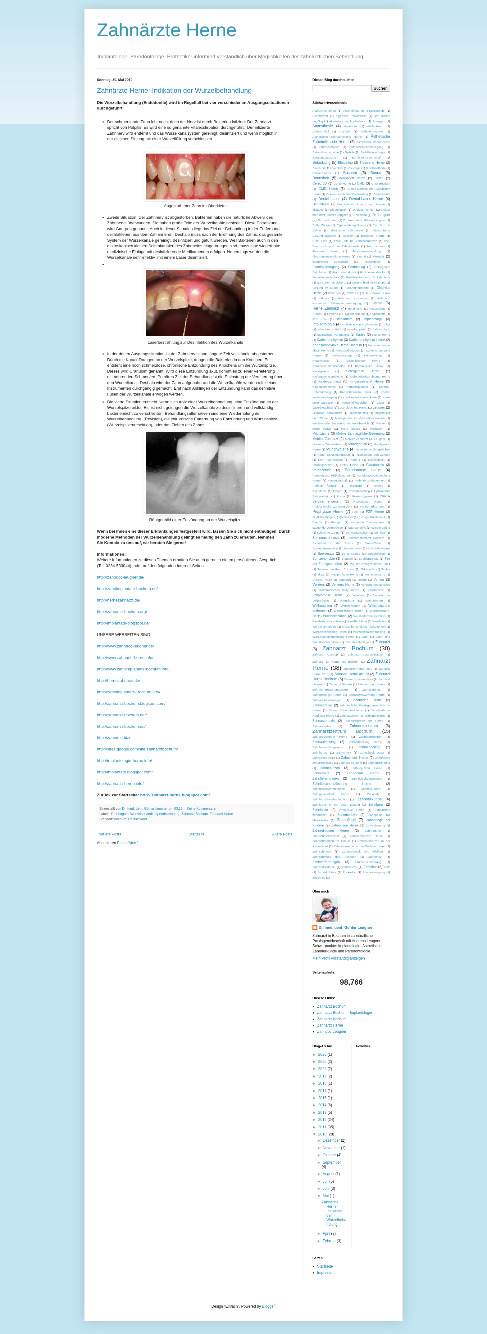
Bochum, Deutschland (130, 819)
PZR (355, 511)
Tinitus (385, 569)
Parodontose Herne (363, 470)
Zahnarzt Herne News (358, 679)
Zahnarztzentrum (364, 726)
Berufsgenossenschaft (366, 157)
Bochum (350, 173)
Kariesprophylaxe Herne (367, 340)
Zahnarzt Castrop (325, 654)
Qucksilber (346, 517)
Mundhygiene (337, 449)
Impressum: (327, 1272)
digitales (317, 209)
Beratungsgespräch (325, 157)
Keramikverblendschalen (328, 366)
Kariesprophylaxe (330, 340)
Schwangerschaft (356, 532)
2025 (323, 1061)
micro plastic (350, 428)
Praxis (341, 496)
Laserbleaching (322, 407)
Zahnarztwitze (321, 726)
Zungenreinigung (374, 872)
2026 (323, 1054)
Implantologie (323, 324)
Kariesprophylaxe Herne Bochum (337, 345)
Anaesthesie (322, 126)
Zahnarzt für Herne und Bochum (335, 661)
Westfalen (378, 621)
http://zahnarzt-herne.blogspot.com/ (175, 795)
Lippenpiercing (358, 412)
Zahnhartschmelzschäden (329, 799)
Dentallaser (321, 204)
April (327, 1233)
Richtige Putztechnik (371, 517)
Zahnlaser (375, 804)
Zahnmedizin (347, 815)
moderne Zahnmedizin (327, 444)
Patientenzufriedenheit (369, 480)
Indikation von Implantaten (360, 324)
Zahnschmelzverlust (325, 836)
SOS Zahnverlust (378, 548)
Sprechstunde (351, 553)
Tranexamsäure (374, 574)
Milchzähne (321, 433)
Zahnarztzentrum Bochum (342, 731)
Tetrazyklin (368, 569)
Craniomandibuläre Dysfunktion (347, 194)
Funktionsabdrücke (372, 272)
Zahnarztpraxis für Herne (364, 721)
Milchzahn (376, 428)
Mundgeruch (357, 444)
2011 (323, 1127)
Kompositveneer (357, 386)
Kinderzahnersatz (324, 386)
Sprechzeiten (376, 553)
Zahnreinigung (375, 825)
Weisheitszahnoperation (369, 616)
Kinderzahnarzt (329, 381)
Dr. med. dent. (327, 220)
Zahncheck (343, 752)
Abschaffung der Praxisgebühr (364, 110)
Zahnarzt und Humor (371, 684)
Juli (326, 1181)
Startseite (197, 834)
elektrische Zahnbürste (346, 230)
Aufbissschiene (329, 147)
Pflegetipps (355, 485)
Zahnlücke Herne (351, 810)
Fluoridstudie (371, 261)
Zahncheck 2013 (323, 757)
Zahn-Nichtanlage (357, 642)
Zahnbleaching (369, 747)
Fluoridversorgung (325, 267)
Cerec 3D (319, 183)
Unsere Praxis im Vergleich (331, 579)
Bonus (376, 173)
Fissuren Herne (325, 251)
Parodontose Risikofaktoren (331, 475)
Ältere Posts (282, 834)
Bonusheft (320, 178)
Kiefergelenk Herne (362, 371)
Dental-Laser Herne (366, 199)
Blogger (268, 1306)
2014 (323, 1105)
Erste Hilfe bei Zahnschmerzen (355, 241)
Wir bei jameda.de (324, 626)
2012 (323, 1119)
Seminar (379, 532)
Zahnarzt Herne (221, 814)
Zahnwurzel (349, 867)
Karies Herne (381, 334)
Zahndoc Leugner (350, 762)
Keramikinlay (321, 360)
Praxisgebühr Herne (367, 501)
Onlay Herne (349, 465)
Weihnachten (322, 605)
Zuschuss (318, 877)
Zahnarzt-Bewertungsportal (330, 689)
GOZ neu (334, 293)
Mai (326, 1196)
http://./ (113, 737)
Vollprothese (376, 590)
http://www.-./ (125, 657)
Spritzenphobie (323, 558)
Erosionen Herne (373, 235)
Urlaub (362, 579)
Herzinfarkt (355, 308)
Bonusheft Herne (352, 178)
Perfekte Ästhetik (324, 485)
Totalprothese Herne (344, 574)
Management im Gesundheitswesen (360, 418)
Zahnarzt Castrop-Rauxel (366, 654)
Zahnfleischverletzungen (328, 788)
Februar (330, 1241)
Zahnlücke (320, 810)
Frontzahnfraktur (343, 272)
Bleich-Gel (319, 168)
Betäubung (321, 162)
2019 (323, 1076)
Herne (376, 303)
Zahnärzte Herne (167, 30)
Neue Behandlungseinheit (373, 449)
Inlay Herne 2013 (329, 329)
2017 (323, 1091)
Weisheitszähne (335, 616)
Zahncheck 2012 (372, 752)
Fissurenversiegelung (367, 251)
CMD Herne (328, 188)
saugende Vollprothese (327, 527)
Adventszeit (320, 116)
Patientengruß (337, 480)
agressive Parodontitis (351, 116)
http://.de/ (118, 600)
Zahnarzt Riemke (340, 684)
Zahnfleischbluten (325, 778)
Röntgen (336, 522)
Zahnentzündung (379, 762)
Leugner (379, 407)
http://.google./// (137, 749)
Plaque (337, 491)
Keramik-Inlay (373, 355)
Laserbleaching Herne (352, 407)
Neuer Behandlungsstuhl (334, 454)
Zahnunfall (375, 856)
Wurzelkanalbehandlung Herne (333, 636)
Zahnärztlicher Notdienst (346, 710)
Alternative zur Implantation (347, 121)
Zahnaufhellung (323, 742)
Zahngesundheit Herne (330, 794)
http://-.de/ (120, 577)
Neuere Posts (109, 834)
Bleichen (337, 168)
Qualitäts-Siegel (323, 517)
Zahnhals (373, 794)
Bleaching (345, 162)
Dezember (332, 1140)
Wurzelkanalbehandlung (369, 631)
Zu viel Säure (326, 872)
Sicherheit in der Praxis (332, 543)
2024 (323, 1069)
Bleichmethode (375, 168)
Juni (326, 1188)
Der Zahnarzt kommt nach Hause (361, 204)
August (329, 1174)
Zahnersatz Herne (363, 773)
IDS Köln (319, 319)
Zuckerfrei (349, 872)
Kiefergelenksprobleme (327, 376)
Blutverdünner (321, 173)
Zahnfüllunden (370, 788)
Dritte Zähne (321, 225)
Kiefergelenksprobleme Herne (370, 376)
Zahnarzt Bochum (194, 814)
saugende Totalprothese (367, 522)
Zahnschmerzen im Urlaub (331, 841)
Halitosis (324, 298)
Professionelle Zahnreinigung (332, 506)
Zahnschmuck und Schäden (334, 856)
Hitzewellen (377, 308)
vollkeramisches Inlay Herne (339, 590)
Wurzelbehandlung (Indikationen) (155, 814)
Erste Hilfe (319, 241)
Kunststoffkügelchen (354, 402)
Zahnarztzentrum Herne (329, 736)
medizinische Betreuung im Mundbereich (340, 423)
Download (360, 215)
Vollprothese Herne (327, 595)
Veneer (379, 579)
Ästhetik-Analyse (372, 131)
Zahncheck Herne (354, 757)
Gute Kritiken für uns (376, 293)
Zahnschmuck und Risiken (362, 851)
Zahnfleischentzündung (367, 778)
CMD (361, 183)
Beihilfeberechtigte (373, 152)
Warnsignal (347, 600)
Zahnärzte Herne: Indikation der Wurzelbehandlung (174, 90)
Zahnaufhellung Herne (365, 742)
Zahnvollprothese (323, 867)
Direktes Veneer (364, 209)
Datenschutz (382, 194)
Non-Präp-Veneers (330, 459)
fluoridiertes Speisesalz (330, 261)
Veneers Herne (342, 584)
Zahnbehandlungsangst (328, 747)
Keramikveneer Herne (363, 360)
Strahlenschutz (368, 558)
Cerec (379, 178)
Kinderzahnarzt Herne (367, 381)
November (332, 1148)
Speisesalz (326, 553)
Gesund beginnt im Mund (369, 282)
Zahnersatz (320, 773)
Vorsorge (358, 595)
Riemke (317, 522)
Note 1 (355, 459)
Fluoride (378, 256)
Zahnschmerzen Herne (366, 836)
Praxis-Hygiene (362, 496)
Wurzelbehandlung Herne (329, 631)
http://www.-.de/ (125, 646)
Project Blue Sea (372, 506)
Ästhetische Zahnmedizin (373, 142)
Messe (380, 423)
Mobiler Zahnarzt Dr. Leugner (365, 439)
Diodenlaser (338, 209)
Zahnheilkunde (369, 799)
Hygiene (332, 314)
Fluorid (361, 256)
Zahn (365, 636)
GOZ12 (351, 293)
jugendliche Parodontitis (333, 334)
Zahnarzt (382, 642)
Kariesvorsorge (342, 355)
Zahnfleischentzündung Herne (341, 784)
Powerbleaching (359, 491)
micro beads (321, 428)
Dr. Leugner (120, 814)
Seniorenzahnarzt (325, 537)
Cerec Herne (342, 183)
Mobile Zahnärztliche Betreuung (360, 433)
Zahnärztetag (322, 705)
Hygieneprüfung (354, 314)
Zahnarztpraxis (323, 721)
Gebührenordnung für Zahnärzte (368, 277)
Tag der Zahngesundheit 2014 (369, 564)
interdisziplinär (357, 329)
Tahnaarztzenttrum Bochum (335, 569)
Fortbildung (356, 267)
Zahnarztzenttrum (370, 736)
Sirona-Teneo (373, 543)
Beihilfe (349, 152)
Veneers (318, 584)
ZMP (387, 867)
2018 (323, 1083)
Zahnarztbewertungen (326, 700)
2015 (323, 1098)
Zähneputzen (330, 768)
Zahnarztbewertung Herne (367, 694)
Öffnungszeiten (322, 465)
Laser (380, 402)
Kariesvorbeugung (347, 350)
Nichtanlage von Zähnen (373, 454)
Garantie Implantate (325, 277)
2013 (323, 1112)
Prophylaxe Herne (328, 511)
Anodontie (350, 126)
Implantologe (373, 319)
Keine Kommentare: (202, 808)
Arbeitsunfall (320, 131)
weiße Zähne (358, 621)
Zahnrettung (373, 830)
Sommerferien (352, 548)
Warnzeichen (374, 600)
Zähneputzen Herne (367, 768)
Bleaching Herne (372, 162)
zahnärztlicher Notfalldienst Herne (362, 715)
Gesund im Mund (325, 287)
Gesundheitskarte (357, 287)
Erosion (349, 235)
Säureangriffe (357, 527)
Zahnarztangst (371, 689)
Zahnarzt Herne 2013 (358, 668)
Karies (361, 334)
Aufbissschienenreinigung (366, 147)
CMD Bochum (380, 183)
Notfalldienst (376, 459)
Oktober (330, 1155)
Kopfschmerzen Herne (356, 392)
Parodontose (321, 470)
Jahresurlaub (381, 329)
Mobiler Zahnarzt (325, 439)
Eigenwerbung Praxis (351, 225)
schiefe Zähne (380, 527)
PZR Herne (375, 511)
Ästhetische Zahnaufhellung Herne (337, 136)
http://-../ (131, 703)
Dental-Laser (329, 199)
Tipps (321, 574)
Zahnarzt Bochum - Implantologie (344, 1012)
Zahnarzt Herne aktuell (351, 674)
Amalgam (378, 121)
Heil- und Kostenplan (353, 298)
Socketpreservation (325, 548)
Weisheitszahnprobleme (328, 621)
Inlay (387, 324)
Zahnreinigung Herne (330, 830)
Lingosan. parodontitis (327, 412)
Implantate (345, 319)
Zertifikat (370, 867)
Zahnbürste (320, 752)
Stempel (347, 558)
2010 (323, 1134)
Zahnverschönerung (368, 862)
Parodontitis (375, 465)
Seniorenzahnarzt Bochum (366, 537)
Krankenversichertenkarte (360, 397)
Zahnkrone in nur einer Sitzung (336, 804)
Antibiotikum (375, 126)
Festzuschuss (375, 246)
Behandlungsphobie (325, 152)
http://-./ (127, 588)
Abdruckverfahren (324, 110)
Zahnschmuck (321, 851)
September (332, 1162)
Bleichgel (354, 168)
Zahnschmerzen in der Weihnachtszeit (359, 846)
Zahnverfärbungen (326, 862)
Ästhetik (344, 131)
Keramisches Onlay (369, 366)
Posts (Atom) (128, 843)
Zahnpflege (346, 820)
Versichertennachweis (375, 584)
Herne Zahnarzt (325, 308)
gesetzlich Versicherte (331, 282)
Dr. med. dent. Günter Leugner (364, 220)
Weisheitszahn (350, 605)
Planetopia (319, 491)
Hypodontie (377, 314)
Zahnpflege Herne (344, 825)
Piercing (377, 485)
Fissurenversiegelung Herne (331, 256)
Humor (316, 314)
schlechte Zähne (328, 532)
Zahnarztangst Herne (327, 694)
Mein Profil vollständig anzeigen (338, 958)
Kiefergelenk (320, 371)
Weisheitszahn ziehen (348, 610)
